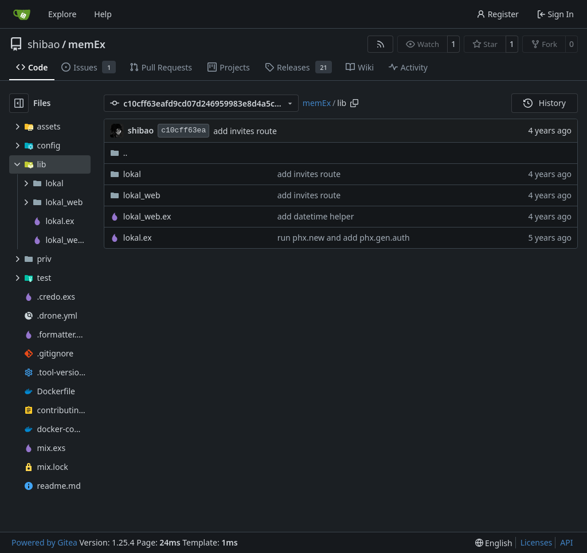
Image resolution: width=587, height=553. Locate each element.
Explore (62, 14)
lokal (132, 173)
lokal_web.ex (147, 216)
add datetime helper (315, 216)
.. (119, 152)
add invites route (245, 130)
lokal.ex (137, 237)
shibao (44, 44)
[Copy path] (354, 103)
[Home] (22, 14)
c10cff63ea (183, 130)
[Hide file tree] (19, 103)
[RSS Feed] (380, 44)
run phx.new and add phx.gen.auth (343, 237)
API (566, 542)
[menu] (493, 543)
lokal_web (142, 195)
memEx (86, 44)
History (544, 102)
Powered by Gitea (44, 542)
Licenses (537, 542)
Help (103, 14)
